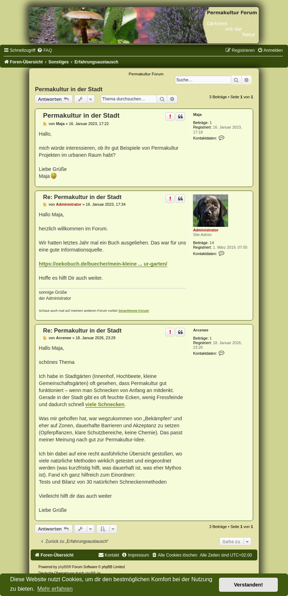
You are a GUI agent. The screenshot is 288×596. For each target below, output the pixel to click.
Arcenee (200, 330)
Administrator (205, 230)
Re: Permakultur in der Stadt (82, 197)
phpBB (63, 567)
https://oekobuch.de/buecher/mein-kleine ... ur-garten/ (103, 264)
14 (212, 243)
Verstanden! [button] (248, 585)
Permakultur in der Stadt (68, 89)
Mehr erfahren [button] (55, 589)
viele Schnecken (104, 404)
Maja (197, 114)
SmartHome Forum (133, 310)
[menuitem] (44, 50)
